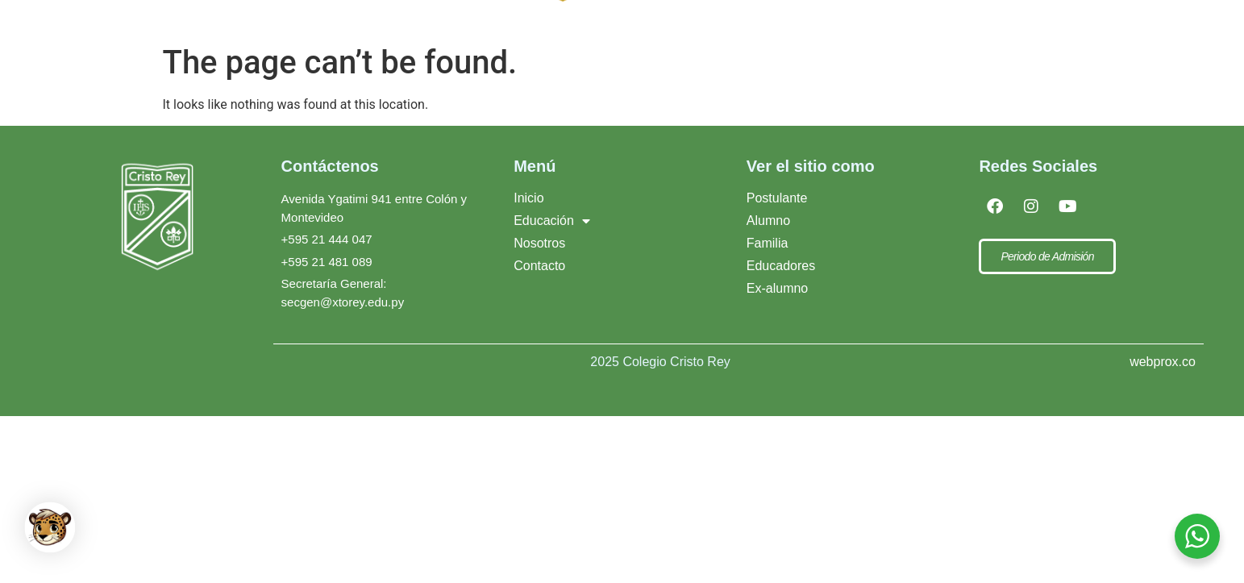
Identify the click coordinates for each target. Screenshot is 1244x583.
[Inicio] (328, 25)
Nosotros (539, 257)
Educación (552, 235)
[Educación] (421, 25)
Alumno (768, 235)
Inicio (528, 212)
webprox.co (1163, 376)
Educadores (781, 280)
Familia (767, 257)
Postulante (777, 212)
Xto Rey (810, 25)
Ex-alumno (777, 303)
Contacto (916, 25)
